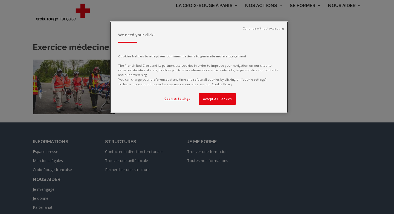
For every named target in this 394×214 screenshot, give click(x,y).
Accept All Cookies (217, 99)
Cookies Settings (177, 98)
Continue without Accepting (263, 28)
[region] (199, 67)
